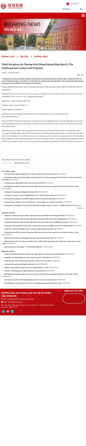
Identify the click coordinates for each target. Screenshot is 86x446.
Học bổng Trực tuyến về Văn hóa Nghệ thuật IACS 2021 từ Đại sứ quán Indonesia (30, 326)
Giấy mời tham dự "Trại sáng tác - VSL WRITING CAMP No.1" (23, 377)
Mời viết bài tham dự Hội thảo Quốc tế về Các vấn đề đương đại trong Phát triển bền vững (32, 414)
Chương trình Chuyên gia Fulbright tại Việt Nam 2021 (21, 322)
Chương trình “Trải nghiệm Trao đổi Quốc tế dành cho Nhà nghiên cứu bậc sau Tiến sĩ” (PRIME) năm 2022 (38, 336)
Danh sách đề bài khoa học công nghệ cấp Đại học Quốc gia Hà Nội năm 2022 (28, 368)
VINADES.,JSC (13, 437)
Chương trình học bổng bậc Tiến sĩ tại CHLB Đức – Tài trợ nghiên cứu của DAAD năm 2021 (33, 332)
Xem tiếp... (80, 338)
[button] (72, 4)
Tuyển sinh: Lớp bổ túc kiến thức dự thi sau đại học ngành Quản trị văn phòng (28, 359)
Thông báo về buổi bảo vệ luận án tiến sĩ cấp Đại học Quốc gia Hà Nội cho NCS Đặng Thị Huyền (34, 346)
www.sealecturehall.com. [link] (10, 118)
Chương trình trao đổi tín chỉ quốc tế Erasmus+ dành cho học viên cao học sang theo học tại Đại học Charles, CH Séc (41, 317)
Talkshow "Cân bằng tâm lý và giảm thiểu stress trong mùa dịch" (24, 401)
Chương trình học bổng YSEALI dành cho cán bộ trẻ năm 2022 (24, 313)
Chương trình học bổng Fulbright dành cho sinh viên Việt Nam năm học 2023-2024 (30, 305)
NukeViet (50, 435)
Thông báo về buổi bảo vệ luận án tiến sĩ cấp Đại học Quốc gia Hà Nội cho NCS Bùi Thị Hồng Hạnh (35, 349)
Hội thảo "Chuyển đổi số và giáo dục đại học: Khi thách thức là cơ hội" (26, 398)
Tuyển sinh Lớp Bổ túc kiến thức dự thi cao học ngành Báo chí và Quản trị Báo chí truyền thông (34, 384)
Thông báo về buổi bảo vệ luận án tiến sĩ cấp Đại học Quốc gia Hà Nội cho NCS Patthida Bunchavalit (35, 353)
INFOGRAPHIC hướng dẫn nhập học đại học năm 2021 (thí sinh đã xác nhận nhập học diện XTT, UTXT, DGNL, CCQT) (41, 405)
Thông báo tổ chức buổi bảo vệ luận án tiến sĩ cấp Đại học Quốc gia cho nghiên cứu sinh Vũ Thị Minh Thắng (38, 356)
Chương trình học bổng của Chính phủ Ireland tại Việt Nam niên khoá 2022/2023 (29, 329)
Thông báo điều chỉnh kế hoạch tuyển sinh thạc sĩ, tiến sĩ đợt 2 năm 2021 (27, 391)
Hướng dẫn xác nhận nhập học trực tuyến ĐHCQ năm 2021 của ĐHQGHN (27, 388)
